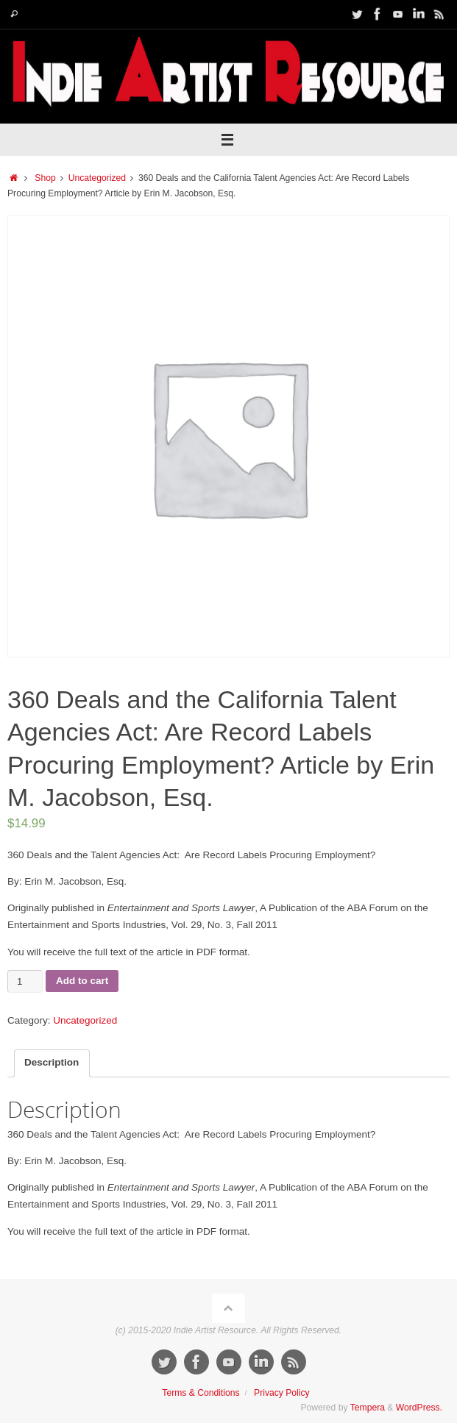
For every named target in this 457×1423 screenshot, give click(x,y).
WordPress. (419, 1407)
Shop (45, 178)
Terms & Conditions (200, 1393)
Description (51, 1062)
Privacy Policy (282, 1393)
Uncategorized (97, 178)
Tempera (367, 1407)
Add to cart (82, 980)
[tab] (52, 1063)
